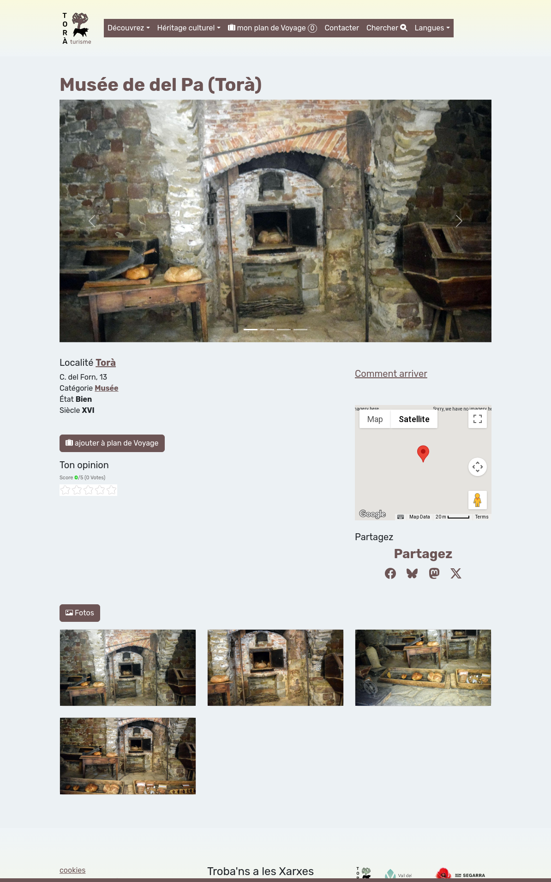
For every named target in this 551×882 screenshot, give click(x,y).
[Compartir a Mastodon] (434, 573)
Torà (106, 362)
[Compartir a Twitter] (455, 573)
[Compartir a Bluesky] (412, 573)
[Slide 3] (300, 329)
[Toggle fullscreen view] (477, 419)
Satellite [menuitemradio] (414, 419)
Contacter (341, 28)
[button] (423, 454)
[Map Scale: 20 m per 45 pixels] (453, 517)
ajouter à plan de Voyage (112, 443)
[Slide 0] (251, 329)
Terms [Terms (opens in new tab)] (482, 516)
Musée (106, 388)
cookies (72, 870)
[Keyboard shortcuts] (400, 517)
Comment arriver (391, 373)
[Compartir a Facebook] (390, 573)
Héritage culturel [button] (186, 28)
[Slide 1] (267, 329)
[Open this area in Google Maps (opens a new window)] (372, 514)
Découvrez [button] (126, 28)
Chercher (386, 28)
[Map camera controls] (477, 467)
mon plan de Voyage (272, 28)
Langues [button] (429, 28)
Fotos (80, 612)
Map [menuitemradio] (375, 419)
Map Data (419, 516)
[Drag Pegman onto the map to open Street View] (477, 500)
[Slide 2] (284, 329)
